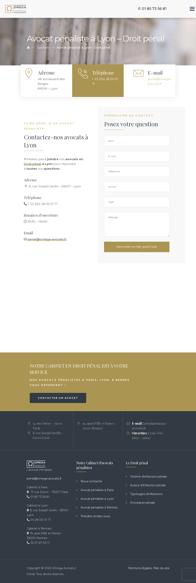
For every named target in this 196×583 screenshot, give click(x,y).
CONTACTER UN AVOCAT (58, 397)
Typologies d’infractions (146, 494)
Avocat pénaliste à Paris (97, 490)
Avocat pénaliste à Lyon (97, 499)
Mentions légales (140, 568)
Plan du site (161, 568)
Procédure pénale (142, 503)
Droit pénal (32, 164)
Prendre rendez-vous (95, 516)
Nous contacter (91, 481)
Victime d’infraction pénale (148, 476)
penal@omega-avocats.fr (47, 239)
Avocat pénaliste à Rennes (99, 507)
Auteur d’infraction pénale (148, 485)
